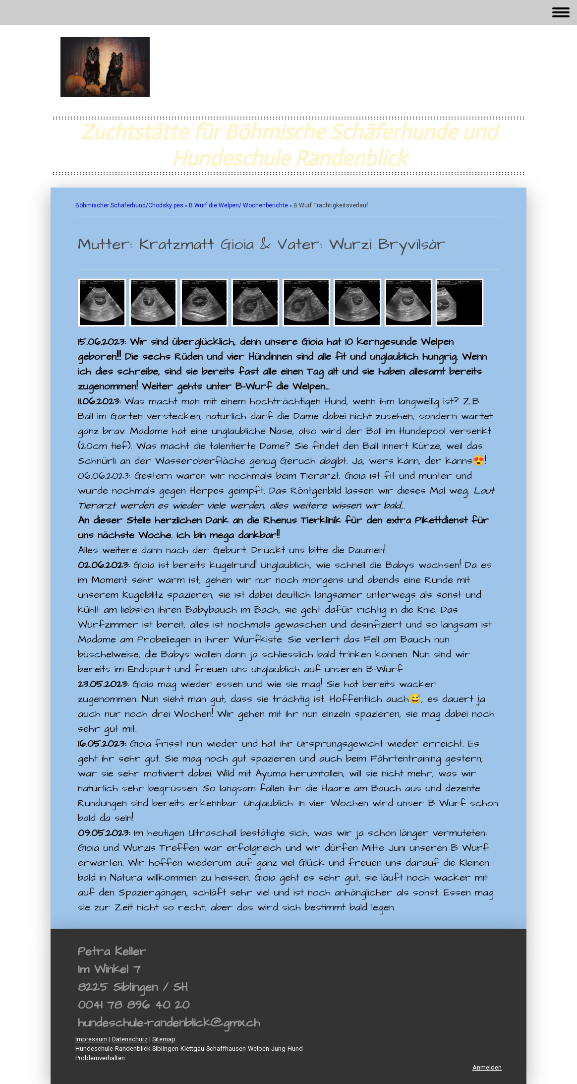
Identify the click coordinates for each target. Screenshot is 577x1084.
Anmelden (487, 1067)
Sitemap (163, 1039)
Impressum (91, 1039)
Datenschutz (130, 1039)
